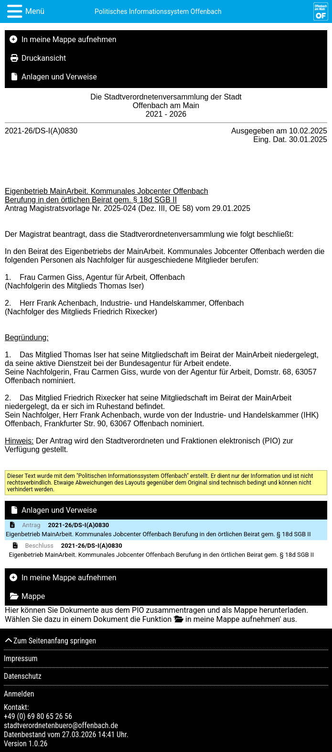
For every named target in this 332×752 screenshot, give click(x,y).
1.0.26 (37, 743)
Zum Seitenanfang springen (50, 640)
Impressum (21, 658)
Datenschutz (23, 676)
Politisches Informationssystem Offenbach (158, 11)
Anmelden (19, 693)
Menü (34, 11)
